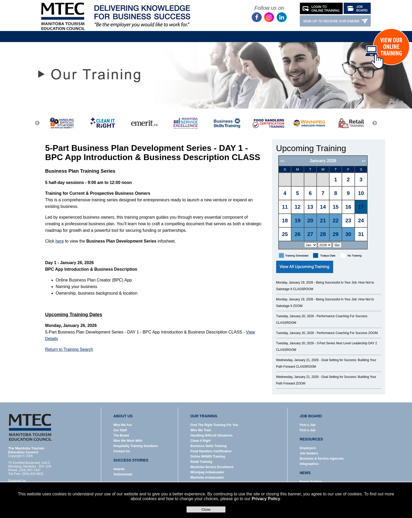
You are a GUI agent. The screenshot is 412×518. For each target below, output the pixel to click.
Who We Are (123, 425)
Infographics (309, 464)
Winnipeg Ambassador (207, 472)
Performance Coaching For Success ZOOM (347, 333)
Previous (37, 123)
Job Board (178, 32)
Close (206, 509)
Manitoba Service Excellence (212, 467)
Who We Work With (128, 441)
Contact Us (307, 32)
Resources (209, 32)
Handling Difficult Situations (211, 435)
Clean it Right (200, 441)
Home (82, 32)
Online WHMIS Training (207, 456)
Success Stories (270, 32)
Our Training (144, 32)
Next (374, 123)
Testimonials (123, 474)
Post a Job (308, 425)
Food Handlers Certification (211, 451)
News (237, 32)
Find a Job (307, 430)
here (59, 241)
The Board (121, 435)
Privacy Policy (266, 498)
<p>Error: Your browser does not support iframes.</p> (329, 202)
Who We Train (200, 430)
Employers (308, 448)
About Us (112, 32)
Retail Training (201, 462)
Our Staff (120, 430)
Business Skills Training (208, 446)
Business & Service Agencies (322, 458)
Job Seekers (309, 453)
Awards (119, 469)
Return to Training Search (69, 349)
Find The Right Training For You (214, 425)
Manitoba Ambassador (207, 477)
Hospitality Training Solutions (136, 446)
